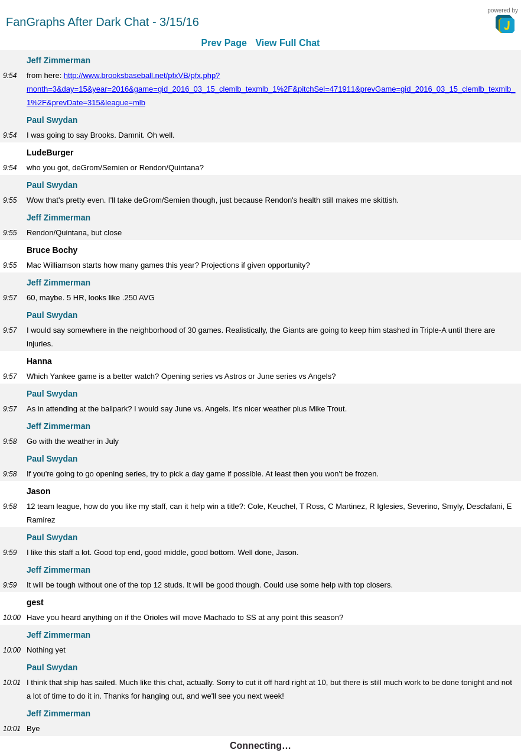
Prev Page (224, 43)
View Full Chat (287, 43)
